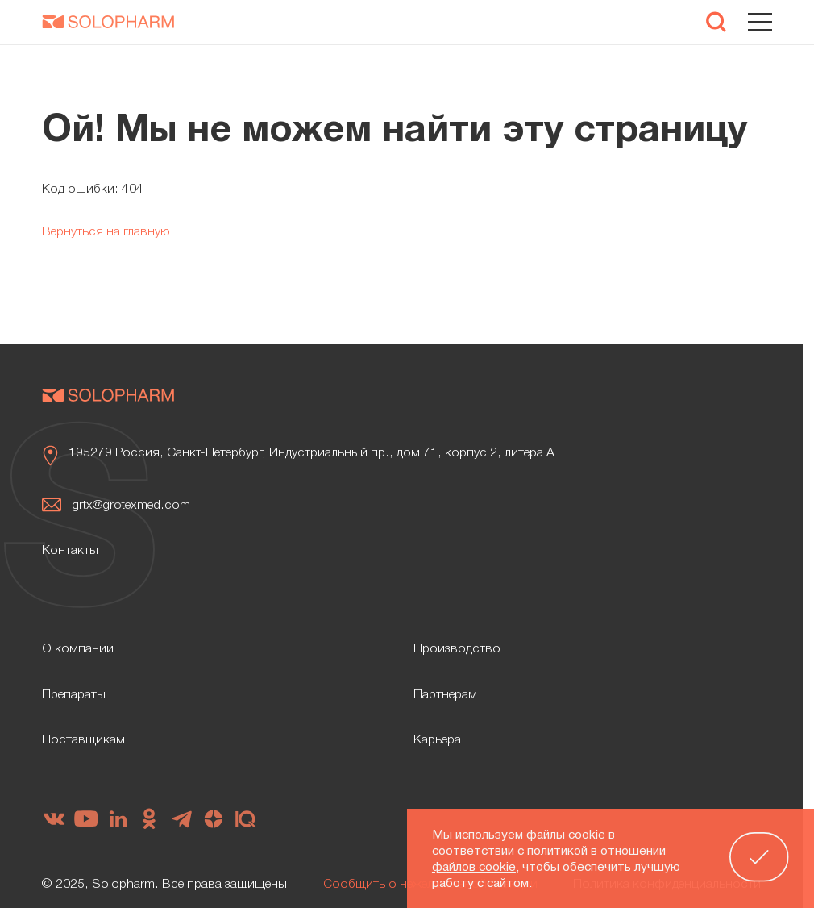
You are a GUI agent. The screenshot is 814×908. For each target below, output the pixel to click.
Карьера (437, 740)
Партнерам (445, 695)
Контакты (70, 550)
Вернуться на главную (106, 232)
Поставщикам (83, 740)
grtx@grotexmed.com (131, 505)
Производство (456, 649)
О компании (78, 649)
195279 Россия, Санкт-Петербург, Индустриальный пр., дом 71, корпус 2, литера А (311, 453)
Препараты (74, 695)
